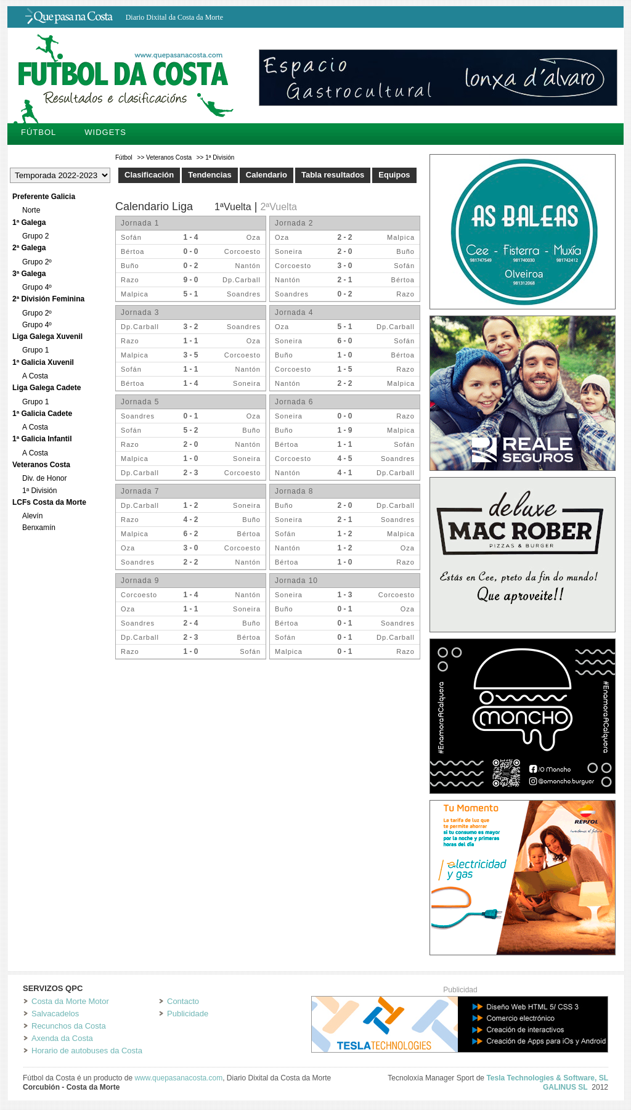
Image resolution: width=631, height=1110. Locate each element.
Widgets (105, 132)
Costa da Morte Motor (70, 1001)
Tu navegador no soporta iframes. (269, 431)
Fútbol (38, 132)
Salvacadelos (55, 1013)
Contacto (183, 1001)
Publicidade (187, 1013)
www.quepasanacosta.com (178, 1078)
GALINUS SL (565, 1087)
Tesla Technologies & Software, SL (547, 1078)
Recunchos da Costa (68, 1025)
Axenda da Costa (62, 1038)
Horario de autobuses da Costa (86, 1050)
